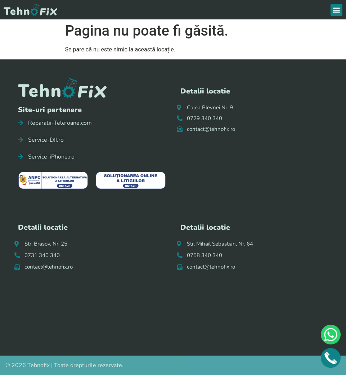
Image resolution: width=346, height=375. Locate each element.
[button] (336, 10)
